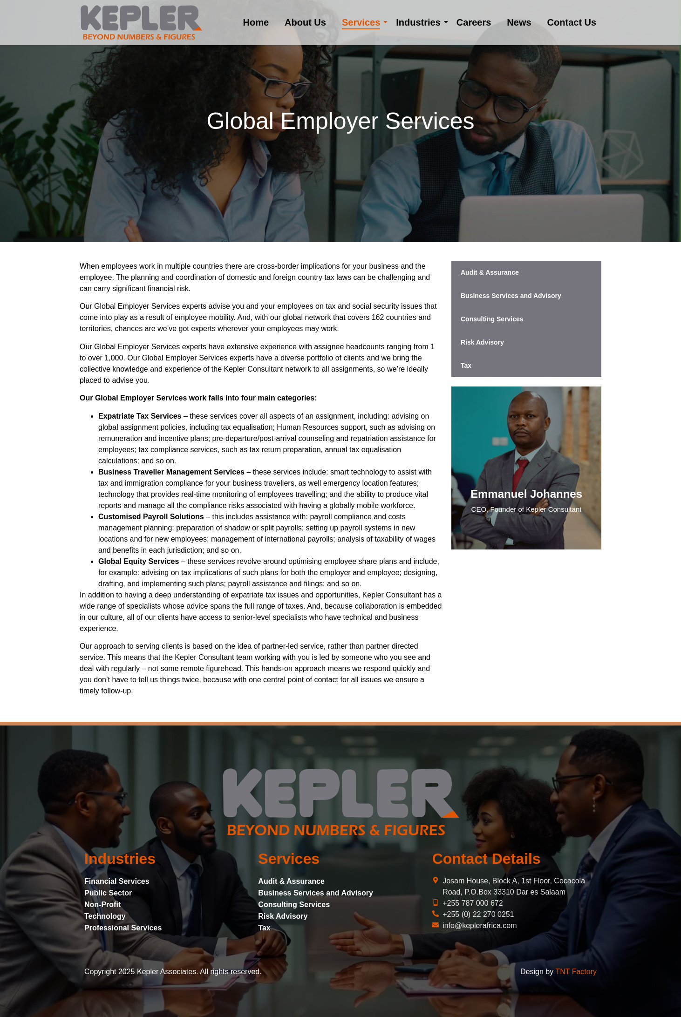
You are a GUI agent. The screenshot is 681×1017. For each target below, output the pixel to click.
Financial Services (117, 881)
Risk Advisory (482, 342)
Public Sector (108, 893)
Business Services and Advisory (511, 295)
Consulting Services (492, 319)
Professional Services (123, 928)
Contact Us (572, 22)
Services (362, 22)
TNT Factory (576, 972)
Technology (105, 916)
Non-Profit (102, 905)
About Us (305, 22)
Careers (473, 22)
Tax (466, 365)
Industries (420, 22)
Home (256, 22)
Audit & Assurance (490, 272)
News (519, 22)
